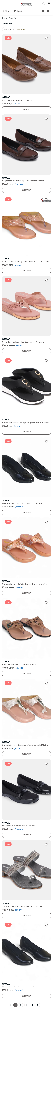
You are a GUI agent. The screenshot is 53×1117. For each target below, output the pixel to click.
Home (4, 18)
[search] (43, 3)
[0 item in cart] (49, 3)
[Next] (43, 1005)
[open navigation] (3, 3)
